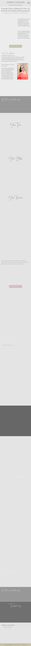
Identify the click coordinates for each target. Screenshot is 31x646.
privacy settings (8, 645)
